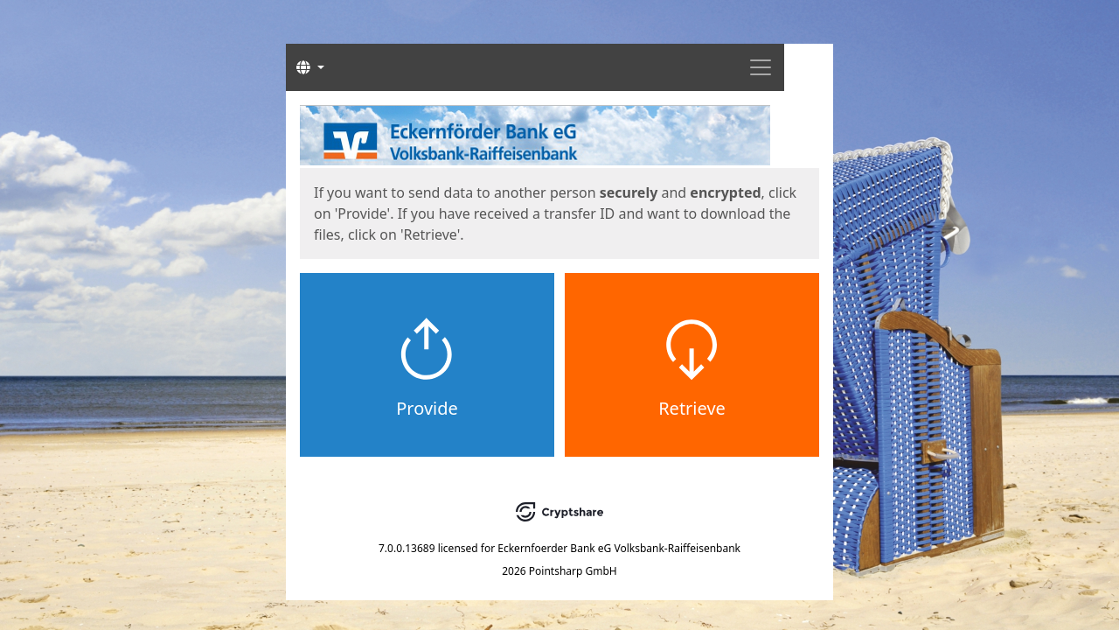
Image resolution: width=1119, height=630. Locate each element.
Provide (427, 408)
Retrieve (692, 408)
